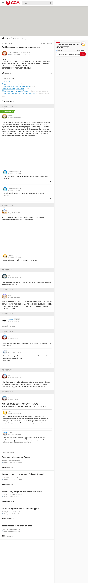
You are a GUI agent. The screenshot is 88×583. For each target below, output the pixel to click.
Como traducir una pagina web (13, 89)
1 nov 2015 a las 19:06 (14, 173)
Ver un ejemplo (81, 50)
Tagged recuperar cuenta (11, 84)
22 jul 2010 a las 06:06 (14, 338)
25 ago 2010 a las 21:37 (14, 377)
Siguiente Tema (45, 43)
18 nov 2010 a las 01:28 (14, 399)
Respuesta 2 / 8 (7, 205)
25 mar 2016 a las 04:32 (15, 413)
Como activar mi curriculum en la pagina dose (18, 94)
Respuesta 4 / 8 (7, 289)
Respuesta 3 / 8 (7, 270)
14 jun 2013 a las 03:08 (14, 353)
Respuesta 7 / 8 (7, 370)
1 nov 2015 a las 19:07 (14, 190)
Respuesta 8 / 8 (7, 392)
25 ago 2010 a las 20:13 (14, 213)
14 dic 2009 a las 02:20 (14, 321)
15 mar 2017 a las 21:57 (23, 54)
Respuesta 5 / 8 (7, 314)
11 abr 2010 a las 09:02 (14, 117)
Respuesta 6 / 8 (7, 331)
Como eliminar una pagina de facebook (16, 86)
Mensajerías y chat (18, 38)
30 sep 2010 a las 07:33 (14, 277)
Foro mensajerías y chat (39, 91)
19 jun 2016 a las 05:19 (14, 434)
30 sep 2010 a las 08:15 (14, 297)
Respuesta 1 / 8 (7, 106)
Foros (8, 38)
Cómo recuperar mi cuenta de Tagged (15, 91)
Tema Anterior (8, 43)
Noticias (59, 50)
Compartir (8, 73)
